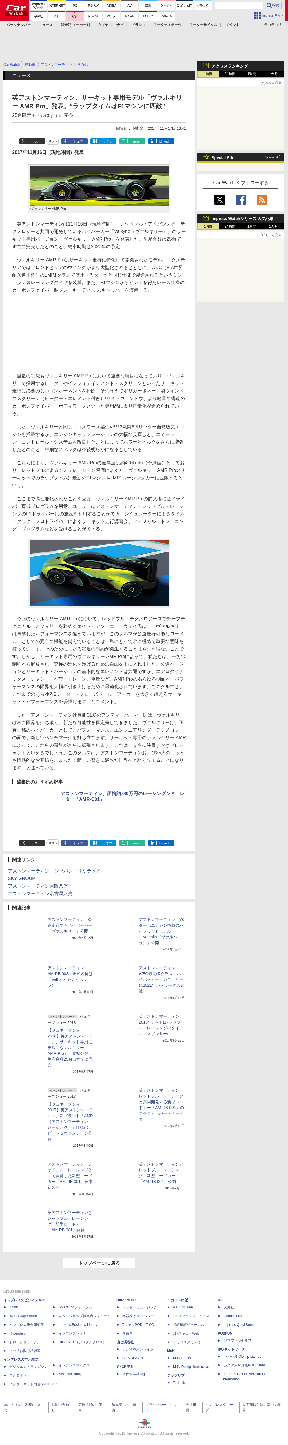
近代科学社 (125, 1367)
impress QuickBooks (239, 1325)
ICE (221, 1300)
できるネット (19, 1375)
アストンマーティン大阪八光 (38, 886)
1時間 (208, 74)
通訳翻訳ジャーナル (188, 1325)
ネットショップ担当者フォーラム (85, 1316)
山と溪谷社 (125, 1342)
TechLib (179, 1383)
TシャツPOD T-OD (138, 1325)
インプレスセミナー (74, 1333)
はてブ (107, 141)
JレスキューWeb (186, 1333)
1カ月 (273, 74)
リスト (53, 141)
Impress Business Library (78, 1325)
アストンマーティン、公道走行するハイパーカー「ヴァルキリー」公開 (70, 925)
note (136, 141)
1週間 (251, 74)
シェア (78, 141)
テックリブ (176, 1375)
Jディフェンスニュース (191, 1316)
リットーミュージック (139, 1307)
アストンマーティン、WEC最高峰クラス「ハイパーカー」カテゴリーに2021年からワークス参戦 (161, 979)
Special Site (223, 157)
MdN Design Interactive (191, 1367)
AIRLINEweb (183, 1307)
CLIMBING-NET (134, 1358)
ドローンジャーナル (25, 1342)
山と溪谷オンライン (138, 1349)
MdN (171, 1351)
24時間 (230, 74)
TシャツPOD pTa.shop (242, 1357)
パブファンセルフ (237, 1341)
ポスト (36, 141)
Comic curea (233, 1316)
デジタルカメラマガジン (28, 1367)
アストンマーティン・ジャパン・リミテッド (54, 870)
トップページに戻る (99, 1263)
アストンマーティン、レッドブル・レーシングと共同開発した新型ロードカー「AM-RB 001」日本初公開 (70, 1176)
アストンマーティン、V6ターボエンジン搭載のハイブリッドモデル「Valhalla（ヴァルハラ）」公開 (161, 931)
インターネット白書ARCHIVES (33, 1384)
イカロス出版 (177, 1300)
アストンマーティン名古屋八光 (40, 893)
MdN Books (182, 1358)
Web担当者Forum (23, 1316)
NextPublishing (70, 1374)
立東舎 (127, 1333)
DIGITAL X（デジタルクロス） (82, 1342)
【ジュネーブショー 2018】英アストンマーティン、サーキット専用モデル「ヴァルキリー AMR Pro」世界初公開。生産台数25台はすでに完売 (70, 1047)
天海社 (229, 1307)
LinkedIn (165, 141)
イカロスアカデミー (188, 1342)
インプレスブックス (74, 1365)
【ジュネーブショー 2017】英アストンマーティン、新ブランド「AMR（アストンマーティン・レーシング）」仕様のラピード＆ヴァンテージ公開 (70, 1121)
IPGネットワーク (231, 1349)
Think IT (15, 1307)
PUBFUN (225, 1333)
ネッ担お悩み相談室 (25, 1351)
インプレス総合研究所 (26, 1325)
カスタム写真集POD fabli (244, 1365)
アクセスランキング (230, 66)
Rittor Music (126, 1300)
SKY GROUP (21, 878)
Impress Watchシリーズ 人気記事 (243, 218)
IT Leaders (17, 1333)
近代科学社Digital (135, 1374)
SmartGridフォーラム (75, 1307)
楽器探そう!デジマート (140, 1316)
